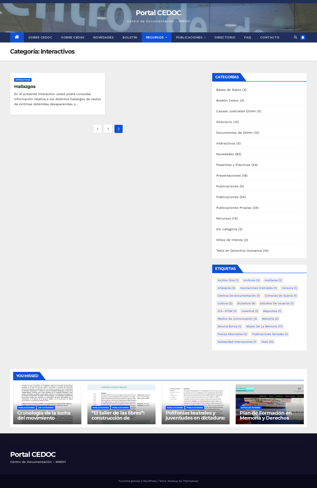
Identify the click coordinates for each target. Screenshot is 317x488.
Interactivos (22, 80)
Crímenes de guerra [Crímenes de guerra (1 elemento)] (281, 295)
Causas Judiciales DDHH (236, 111)
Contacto (270, 37)
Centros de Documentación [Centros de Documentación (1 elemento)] (239, 295)
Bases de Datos (228, 90)
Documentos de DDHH (234, 133)
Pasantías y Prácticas (233, 165)
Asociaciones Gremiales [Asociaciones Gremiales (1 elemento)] (258, 288)
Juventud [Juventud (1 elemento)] (249, 311)
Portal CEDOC (158, 12)
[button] (295, 37)
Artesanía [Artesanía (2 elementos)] (226, 288)
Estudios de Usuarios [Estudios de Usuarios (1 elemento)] (277, 303)
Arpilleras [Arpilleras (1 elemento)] (273, 280)
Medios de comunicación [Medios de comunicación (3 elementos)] (237, 318)
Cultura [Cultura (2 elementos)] (225, 303)
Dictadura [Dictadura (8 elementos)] (246, 303)
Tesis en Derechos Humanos (239, 250)
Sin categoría (226, 229)
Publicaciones (191, 37)
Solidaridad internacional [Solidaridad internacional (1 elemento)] (237, 341)
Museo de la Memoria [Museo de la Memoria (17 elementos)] (264, 326)
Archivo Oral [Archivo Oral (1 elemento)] (228, 280)
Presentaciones (228, 175)
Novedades (103, 37)
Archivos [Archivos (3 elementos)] (251, 280)
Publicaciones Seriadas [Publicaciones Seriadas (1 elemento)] (270, 334)
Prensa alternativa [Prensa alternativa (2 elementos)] (232, 334)
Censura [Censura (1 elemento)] (289, 288)
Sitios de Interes (229, 240)
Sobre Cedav (72, 37)
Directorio (225, 37)
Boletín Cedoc (227, 100)
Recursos (156, 37)
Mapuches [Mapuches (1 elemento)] (272, 311)
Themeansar (190, 481)
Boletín (130, 37)
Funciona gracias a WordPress (138, 481)
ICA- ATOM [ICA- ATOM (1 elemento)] (227, 311)
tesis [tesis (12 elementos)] (267, 341)
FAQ (247, 37)
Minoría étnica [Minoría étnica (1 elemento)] (229, 326)
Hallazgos (24, 86)
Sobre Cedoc (40, 37)
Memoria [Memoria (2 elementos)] (270, 318)
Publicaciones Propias (233, 208)
